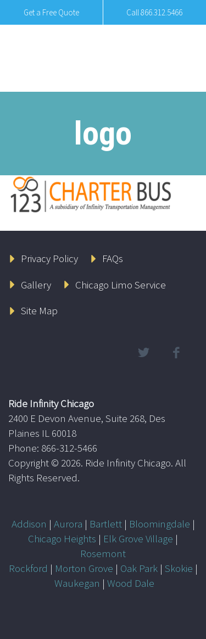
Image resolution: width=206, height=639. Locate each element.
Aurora (68, 523)
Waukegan (77, 583)
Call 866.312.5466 (154, 12)
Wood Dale (130, 583)
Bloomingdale (159, 523)
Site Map (39, 310)
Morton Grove (84, 568)
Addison (29, 523)
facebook (176, 352)
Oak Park (139, 568)
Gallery (36, 284)
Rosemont (103, 553)
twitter (143, 352)
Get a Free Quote (51, 12)
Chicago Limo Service (120, 284)
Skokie (179, 568)
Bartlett (106, 523)
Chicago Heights (62, 538)
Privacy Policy (49, 258)
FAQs (112, 258)
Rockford (28, 568)
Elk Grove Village (138, 538)
